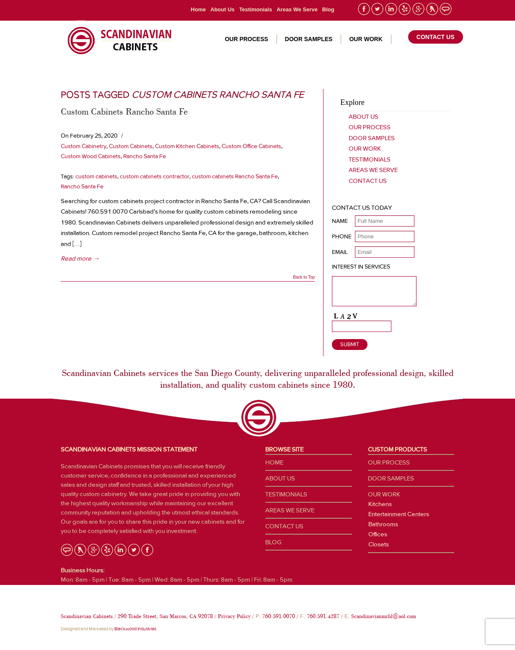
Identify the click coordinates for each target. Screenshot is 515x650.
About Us (222, 9)
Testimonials (255, 9)
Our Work (365, 148)
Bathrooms (383, 524)
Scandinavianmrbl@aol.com (383, 616)
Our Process (370, 127)
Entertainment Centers (398, 514)
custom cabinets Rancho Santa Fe (235, 176)
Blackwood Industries (135, 629)
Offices (377, 534)
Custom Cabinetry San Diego (116, 40)
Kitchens (380, 504)
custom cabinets (96, 176)
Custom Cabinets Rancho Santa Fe (124, 111)
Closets (378, 544)
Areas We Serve (297, 9)
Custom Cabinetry (83, 146)
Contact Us (368, 181)
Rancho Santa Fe (144, 156)
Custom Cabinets (131, 146)
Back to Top (304, 277)
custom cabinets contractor (154, 176)
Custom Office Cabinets (251, 146)
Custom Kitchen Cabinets (187, 146)
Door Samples (372, 138)
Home (198, 9)
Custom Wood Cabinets (91, 156)
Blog (328, 9)
